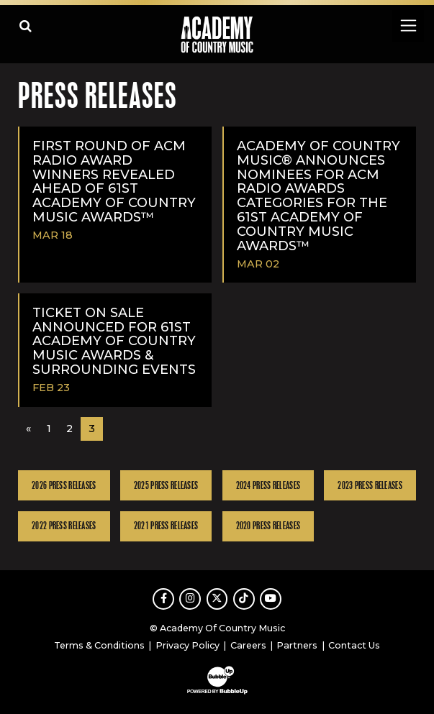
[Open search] (25, 25)
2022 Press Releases (64, 526)
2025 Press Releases (166, 485)
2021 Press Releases (166, 526)
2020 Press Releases (268, 526)
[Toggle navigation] (407, 25)
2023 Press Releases (370, 485)
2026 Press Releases (64, 485)
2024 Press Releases (268, 485)
